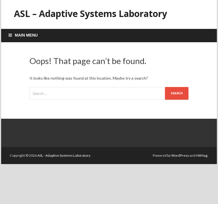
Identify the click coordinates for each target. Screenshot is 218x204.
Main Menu (26, 35)
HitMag (201, 155)
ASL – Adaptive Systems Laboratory (90, 13)
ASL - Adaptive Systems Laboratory (63, 155)
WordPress (180, 155)
